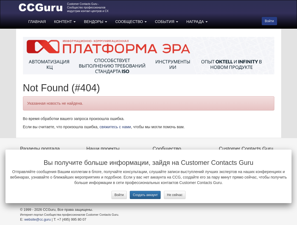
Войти (119, 195)
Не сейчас (175, 195)
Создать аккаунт (145, 195)
